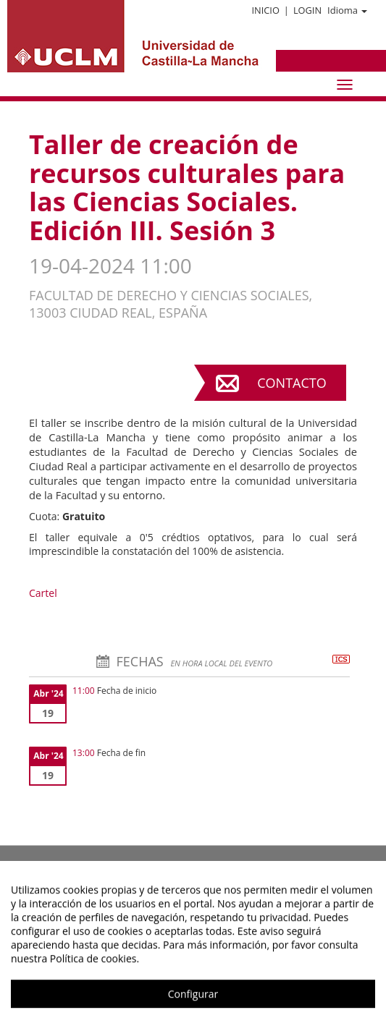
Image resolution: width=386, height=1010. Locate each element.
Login (307, 10)
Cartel (43, 593)
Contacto (291, 382)
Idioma (347, 10)
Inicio (265, 10)
